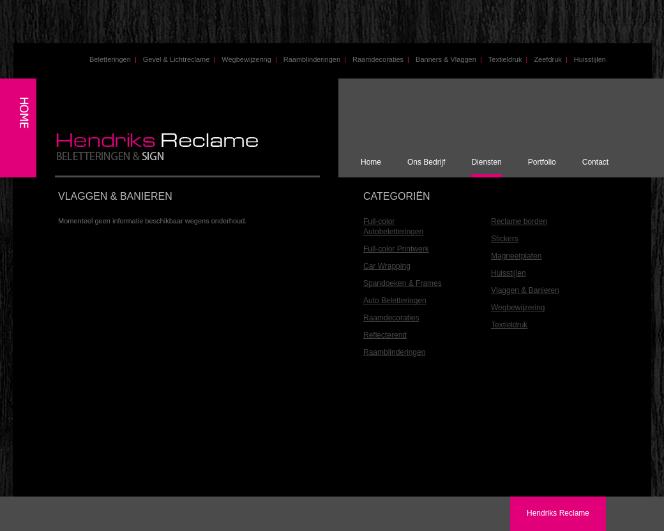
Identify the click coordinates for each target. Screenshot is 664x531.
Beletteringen (113, 59)
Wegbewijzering (249, 59)
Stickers (504, 238)
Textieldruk (508, 59)
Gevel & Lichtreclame (179, 59)
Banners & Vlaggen (449, 59)
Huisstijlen (590, 59)
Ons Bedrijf (426, 162)
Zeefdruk (550, 59)
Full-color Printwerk (396, 248)
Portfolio (542, 162)
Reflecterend (385, 335)
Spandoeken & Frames (402, 283)
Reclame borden (519, 221)
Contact (595, 162)
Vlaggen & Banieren (525, 290)
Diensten (486, 162)
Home (371, 162)
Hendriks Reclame (558, 513)
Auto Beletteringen (394, 300)
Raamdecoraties (380, 59)
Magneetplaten (516, 255)
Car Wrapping (387, 266)
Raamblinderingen (314, 59)
